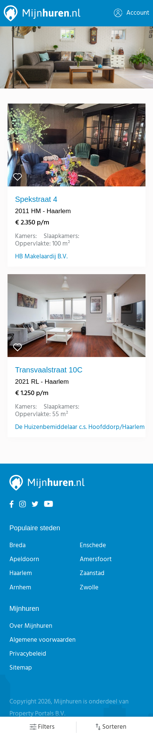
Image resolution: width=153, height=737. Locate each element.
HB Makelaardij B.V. (41, 257)
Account (131, 13)
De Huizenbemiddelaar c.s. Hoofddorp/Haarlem (80, 427)
